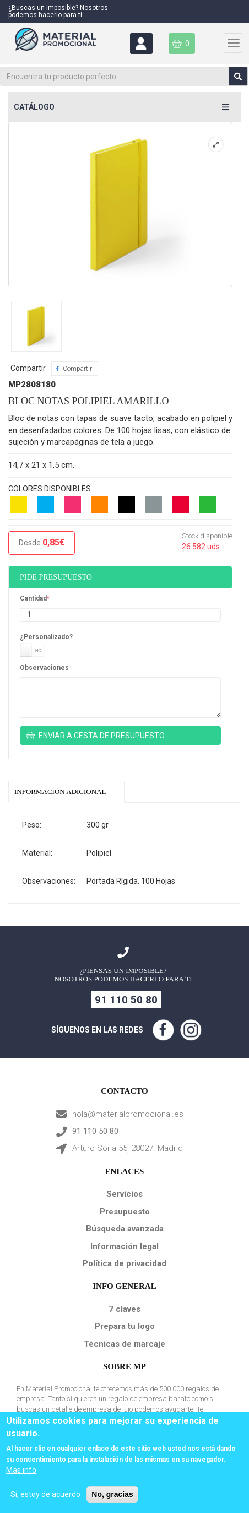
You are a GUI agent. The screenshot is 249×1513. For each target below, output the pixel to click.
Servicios (124, 1194)
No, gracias (112, 1494)
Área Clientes (140, 43)
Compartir (77, 368)
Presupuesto (125, 1212)
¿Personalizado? (46, 637)
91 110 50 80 (126, 999)
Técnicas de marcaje (124, 1344)
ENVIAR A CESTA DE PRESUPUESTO (102, 735)
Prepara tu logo (125, 1326)
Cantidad (33, 598)
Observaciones (44, 668)
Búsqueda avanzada (125, 1229)
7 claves (124, 1309)
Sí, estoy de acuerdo (45, 1494)
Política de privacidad (124, 1263)
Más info (21, 1470)
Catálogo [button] (34, 106)
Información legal (124, 1246)
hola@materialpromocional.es (127, 1114)
